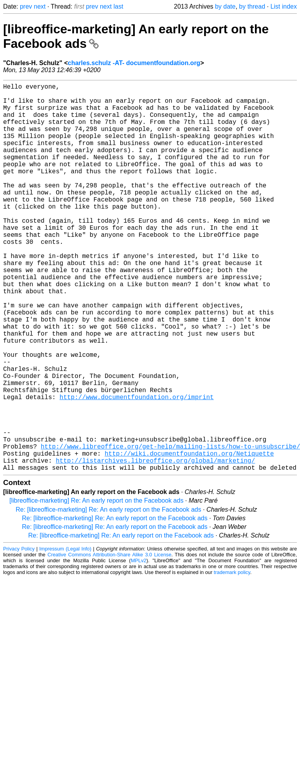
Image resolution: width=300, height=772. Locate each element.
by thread (252, 6)
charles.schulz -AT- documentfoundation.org (134, 63)
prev (26, 6)
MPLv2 (138, 647)
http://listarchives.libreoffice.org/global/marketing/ (155, 545)
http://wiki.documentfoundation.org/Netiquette (189, 536)
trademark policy (232, 658)
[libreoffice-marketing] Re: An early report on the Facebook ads (96, 586)
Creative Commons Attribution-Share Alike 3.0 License (109, 641)
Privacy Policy (18, 635)
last (118, 6)
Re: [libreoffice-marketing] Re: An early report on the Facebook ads (108, 595)
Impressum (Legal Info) (65, 635)
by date (225, 6)
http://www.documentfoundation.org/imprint (137, 467)
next (39, 6)
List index (283, 6)
